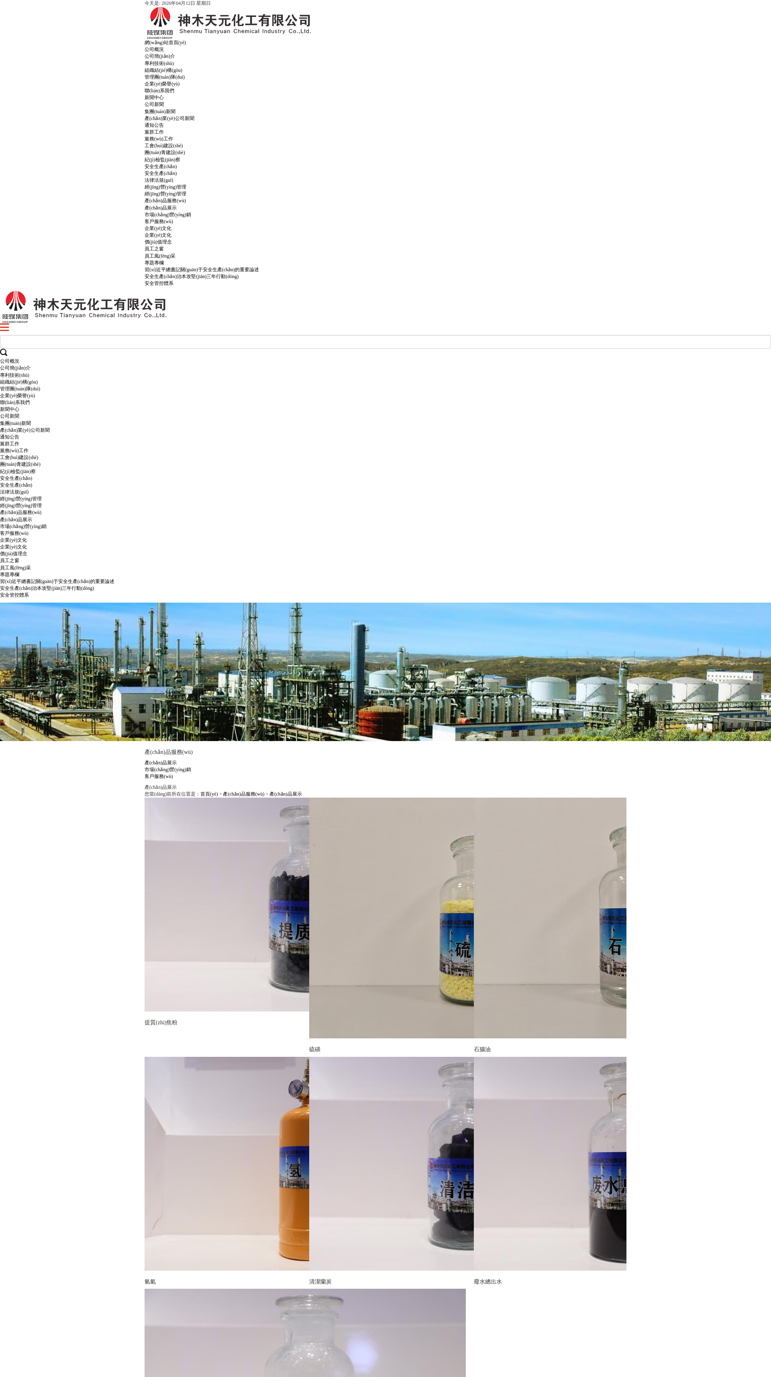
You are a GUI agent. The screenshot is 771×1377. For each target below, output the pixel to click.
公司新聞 (154, 104)
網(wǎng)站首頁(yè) (165, 42)
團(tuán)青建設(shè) (165, 152)
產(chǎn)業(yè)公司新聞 (169, 118)
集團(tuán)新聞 (160, 111)
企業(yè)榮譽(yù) (162, 84)
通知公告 (154, 125)
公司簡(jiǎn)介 (160, 56)
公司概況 (154, 49)
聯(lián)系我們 (159, 90)
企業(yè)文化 (158, 228)
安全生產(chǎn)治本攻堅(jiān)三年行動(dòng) (192, 276)
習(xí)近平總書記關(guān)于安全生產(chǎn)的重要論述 (202, 269)
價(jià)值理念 (158, 242)
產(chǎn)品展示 (161, 208)
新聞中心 (154, 97)
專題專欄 (154, 263)
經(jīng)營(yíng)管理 (165, 187)
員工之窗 (154, 249)
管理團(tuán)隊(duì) (165, 77)
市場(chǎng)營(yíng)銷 (168, 214)
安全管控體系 (159, 283)
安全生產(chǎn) (161, 166)
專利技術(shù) (159, 63)
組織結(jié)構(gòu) (163, 70)
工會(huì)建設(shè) (164, 145)
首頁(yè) (209, 794)
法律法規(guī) (159, 180)
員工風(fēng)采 (160, 256)
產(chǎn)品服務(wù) (165, 200)
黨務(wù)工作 (159, 139)
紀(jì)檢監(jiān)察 (162, 159)
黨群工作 (154, 132)
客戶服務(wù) (159, 221)
